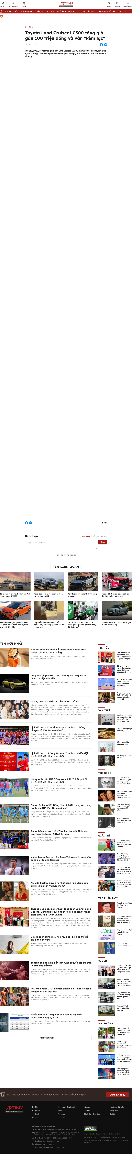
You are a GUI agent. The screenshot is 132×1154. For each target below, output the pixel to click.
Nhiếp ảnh (105, 1023)
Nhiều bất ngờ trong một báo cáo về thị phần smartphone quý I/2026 (56, 1016)
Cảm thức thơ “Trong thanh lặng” (124, 944)
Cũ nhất (104, 536)
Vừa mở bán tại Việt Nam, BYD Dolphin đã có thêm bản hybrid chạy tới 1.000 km (14, 624)
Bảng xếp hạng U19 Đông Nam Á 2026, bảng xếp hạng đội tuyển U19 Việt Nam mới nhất (61, 806)
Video (102, 960)
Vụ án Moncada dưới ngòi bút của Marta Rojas (124, 820)
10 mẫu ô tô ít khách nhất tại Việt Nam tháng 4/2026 (15, 595)
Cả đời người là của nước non (123, 743)
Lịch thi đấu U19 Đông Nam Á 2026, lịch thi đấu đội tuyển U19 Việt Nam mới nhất (59, 755)
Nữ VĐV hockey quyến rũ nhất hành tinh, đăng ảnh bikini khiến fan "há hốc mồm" (59, 884)
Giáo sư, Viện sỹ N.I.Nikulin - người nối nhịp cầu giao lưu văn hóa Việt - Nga (124, 782)
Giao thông (29, 27)
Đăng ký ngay (117, 1094)
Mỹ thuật (72, 11)
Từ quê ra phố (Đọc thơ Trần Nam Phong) (124, 905)
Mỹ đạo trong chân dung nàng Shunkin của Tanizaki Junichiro (124, 794)
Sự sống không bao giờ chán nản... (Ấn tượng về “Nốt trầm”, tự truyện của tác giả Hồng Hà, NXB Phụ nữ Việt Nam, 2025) (124, 721)
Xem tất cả (86, 536)
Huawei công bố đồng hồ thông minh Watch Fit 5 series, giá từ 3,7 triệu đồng (58, 651)
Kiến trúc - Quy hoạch (24, 11)
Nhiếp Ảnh (61, 11)
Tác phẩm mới (108, 898)
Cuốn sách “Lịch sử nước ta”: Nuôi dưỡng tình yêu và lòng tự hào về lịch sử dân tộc (124, 921)
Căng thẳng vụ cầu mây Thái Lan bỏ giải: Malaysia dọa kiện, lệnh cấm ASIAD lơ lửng (59, 832)
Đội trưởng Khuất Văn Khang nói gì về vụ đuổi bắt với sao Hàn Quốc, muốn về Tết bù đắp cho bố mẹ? (124, 845)
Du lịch (82, 11)
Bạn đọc (122, 11)
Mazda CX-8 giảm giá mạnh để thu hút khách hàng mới (115, 595)
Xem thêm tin (47, 1038)
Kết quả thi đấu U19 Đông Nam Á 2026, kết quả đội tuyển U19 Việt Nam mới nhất (59, 781)
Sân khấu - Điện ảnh (107, 11)
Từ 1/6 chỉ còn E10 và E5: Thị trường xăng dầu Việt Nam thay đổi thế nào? (82, 624)
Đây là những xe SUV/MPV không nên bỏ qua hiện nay (123, 996)
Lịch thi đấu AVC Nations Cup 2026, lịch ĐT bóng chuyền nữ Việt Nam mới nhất (58, 729)
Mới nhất (96, 536)
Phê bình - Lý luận (117, 1107)
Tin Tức (8, 11)
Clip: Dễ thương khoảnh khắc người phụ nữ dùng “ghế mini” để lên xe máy (49, 624)
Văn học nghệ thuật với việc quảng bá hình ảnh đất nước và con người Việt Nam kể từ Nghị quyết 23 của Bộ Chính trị (124, 1048)
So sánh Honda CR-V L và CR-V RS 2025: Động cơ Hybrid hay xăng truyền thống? (124, 983)
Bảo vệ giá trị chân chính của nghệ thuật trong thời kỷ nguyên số (124, 682)
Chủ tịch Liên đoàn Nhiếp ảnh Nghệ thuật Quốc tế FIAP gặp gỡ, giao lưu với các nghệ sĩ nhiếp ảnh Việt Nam (124, 1061)
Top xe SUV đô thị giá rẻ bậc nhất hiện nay (124, 1008)
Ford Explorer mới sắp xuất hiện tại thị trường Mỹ (48, 595)
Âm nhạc (92, 11)
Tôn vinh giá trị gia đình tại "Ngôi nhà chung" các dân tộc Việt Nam (124, 696)
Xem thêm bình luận (67, 555)
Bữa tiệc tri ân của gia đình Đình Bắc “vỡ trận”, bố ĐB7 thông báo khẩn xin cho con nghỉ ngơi (124, 886)
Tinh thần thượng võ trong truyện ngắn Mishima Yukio (123, 808)
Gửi (102, 542)
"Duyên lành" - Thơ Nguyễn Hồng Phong (124, 932)
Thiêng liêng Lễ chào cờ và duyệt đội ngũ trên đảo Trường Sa (123, 1031)
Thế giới (50, 11)
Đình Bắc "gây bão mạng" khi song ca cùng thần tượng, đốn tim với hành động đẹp (124, 858)
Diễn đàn (61, 1117)
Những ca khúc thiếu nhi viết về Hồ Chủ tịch (55, 701)
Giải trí (104, 835)
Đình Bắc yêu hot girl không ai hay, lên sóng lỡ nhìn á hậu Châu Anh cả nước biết (124, 871)
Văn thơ (40, 11)
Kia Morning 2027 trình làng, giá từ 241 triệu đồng (116, 623)
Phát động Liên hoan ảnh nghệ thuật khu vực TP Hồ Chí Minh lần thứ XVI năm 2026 (124, 1073)
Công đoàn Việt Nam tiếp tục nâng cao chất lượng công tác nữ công (124, 669)
